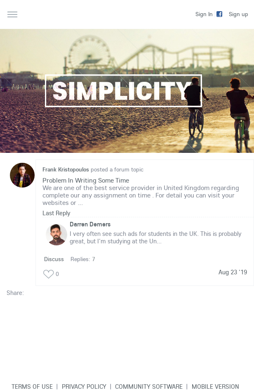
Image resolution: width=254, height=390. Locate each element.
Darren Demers (90, 224)
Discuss (54, 259)
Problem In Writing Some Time (85, 180)
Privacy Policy (84, 386)
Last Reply (56, 213)
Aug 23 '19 (233, 272)
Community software (149, 386)
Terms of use (32, 386)
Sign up (238, 14)
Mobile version (215, 386)
